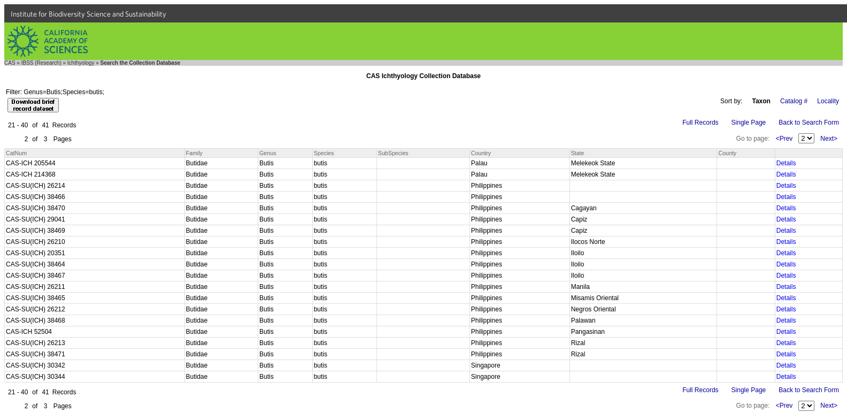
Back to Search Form (809, 122)
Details (786, 163)
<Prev (784, 138)
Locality (828, 101)
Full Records (700, 122)
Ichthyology (81, 63)
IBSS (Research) (41, 63)
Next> (828, 138)
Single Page (749, 122)
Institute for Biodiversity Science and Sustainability (88, 14)
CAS (10, 63)
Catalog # (793, 101)
